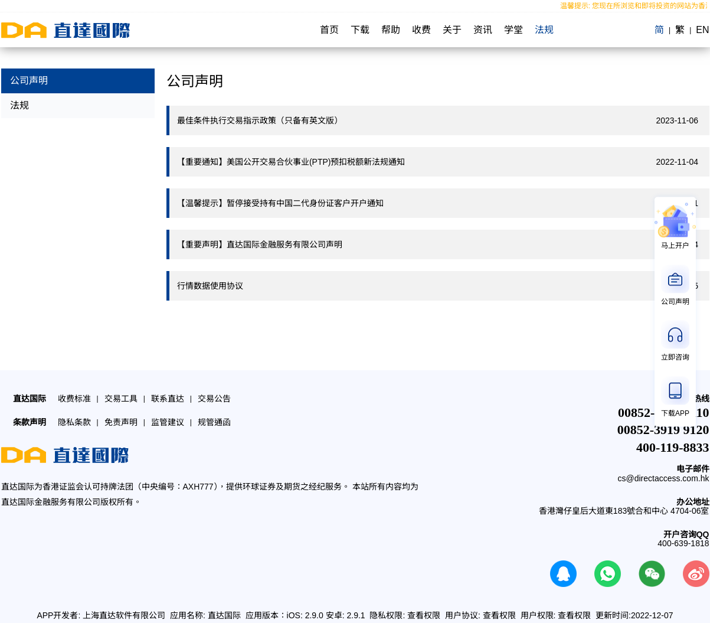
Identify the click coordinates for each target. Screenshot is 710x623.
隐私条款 (74, 422)
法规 (544, 30)
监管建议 (167, 422)
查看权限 (423, 615)
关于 (452, 30)
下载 (360, 30)
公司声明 (29, 81)
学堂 (513, 30)
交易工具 (121, 398)
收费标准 (74, 398)
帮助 (390, 30)
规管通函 (214, 422)
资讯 (482, 30)
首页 (329, 30)
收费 (421, 30)
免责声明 (121, 422)
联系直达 (167, 398)
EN (702, 30)
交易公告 (214, 398)
